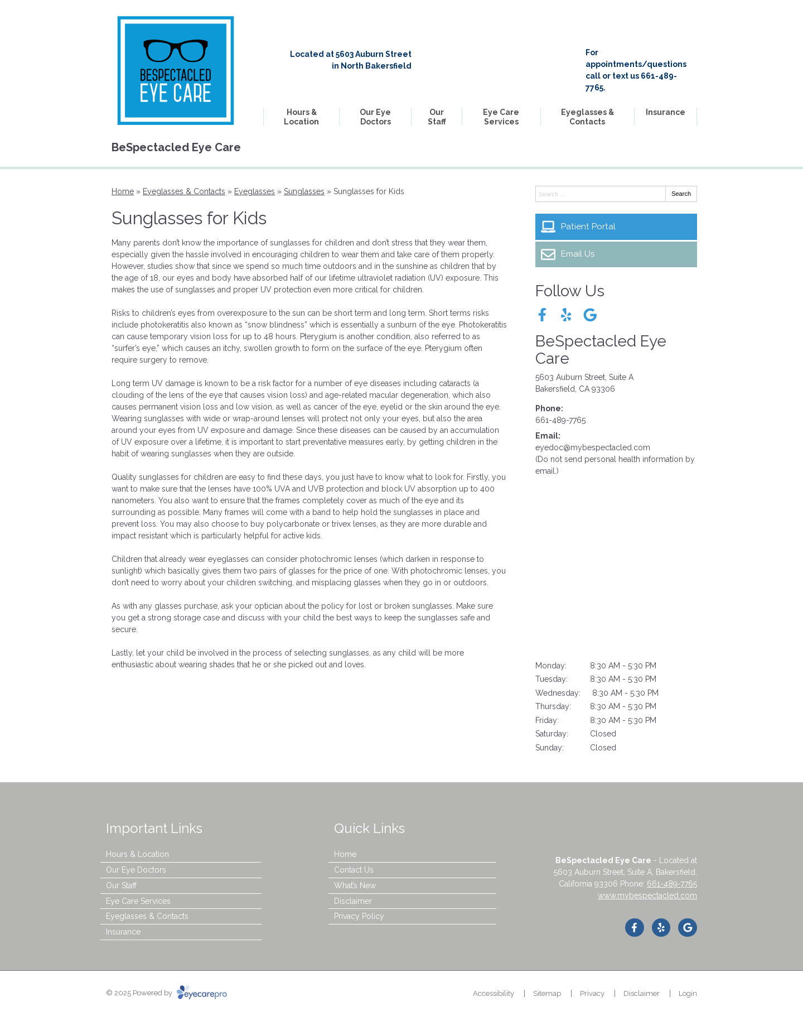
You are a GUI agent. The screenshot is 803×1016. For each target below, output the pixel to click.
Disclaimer (353, 901)
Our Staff (437, 117)
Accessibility (493, 993)
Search (681, 193)
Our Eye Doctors (375, 117)
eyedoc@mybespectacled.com (592, 447)
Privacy (592, 993)
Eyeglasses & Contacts (587, 117)
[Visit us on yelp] (566, 315)
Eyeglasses (254, 191)
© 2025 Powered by (166, 993)
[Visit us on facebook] (542, 315)
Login (688, 993)
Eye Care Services (501, 117)
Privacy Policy (359, 916)
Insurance (665, 112)
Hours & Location (301, 117)
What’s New (355, 885)
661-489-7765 (560, 420)
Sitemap (547, 993)
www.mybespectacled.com (647, 895)
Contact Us (354, 869)
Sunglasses (304, 191)
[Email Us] (616, 254)
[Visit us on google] (590, 315)
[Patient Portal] (616, 226)
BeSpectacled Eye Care (600, 350)
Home (123, 191)
